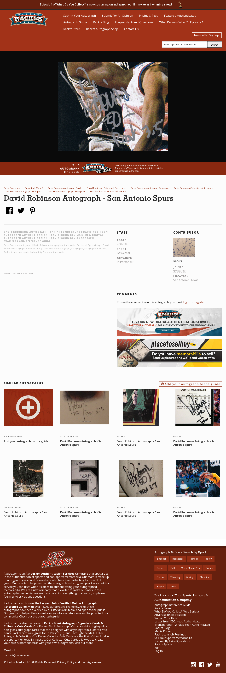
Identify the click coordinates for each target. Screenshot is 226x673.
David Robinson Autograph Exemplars (66, 191)
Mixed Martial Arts (190, 567)
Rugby (160, 586)
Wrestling (175, 577)
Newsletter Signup (206, 35)
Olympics (204, 577)
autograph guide (49, 616)
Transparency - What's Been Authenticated (182, 624)
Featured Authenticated (180, 15)
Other (173, 586)
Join (156, 647)
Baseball (161, 558)
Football (194, 558)
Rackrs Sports (163, 644)
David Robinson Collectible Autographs (193, 188)
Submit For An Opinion (117, 15)
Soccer (160, 577)
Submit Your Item (165, 618)
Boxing (189, 577)
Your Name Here (13, 436)
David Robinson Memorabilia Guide (108, 191)
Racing (209, 567)
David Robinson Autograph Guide (65, 188)
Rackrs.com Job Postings (170, 634)
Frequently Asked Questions (134, 22)
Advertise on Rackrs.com (18, 273)
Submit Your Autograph (79, 15)
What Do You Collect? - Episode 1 (181, 22)
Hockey (208, 558)
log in (186, 302)
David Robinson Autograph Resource (150, 188)
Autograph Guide (75, 22)
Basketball (177, 558)
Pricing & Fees (148, 15)
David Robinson (12, 188)
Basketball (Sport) (34, 188)
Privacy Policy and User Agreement (79, 662)
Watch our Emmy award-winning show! (145, 4)
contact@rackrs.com (17, 655)
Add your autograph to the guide (190, 384)
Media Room (162, 631)
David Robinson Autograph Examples (23, 191)
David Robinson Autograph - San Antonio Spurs (81, 443)
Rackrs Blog (101, 22)
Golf (172, 567)
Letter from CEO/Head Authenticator (178, 621)
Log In (158, 651)
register (199, 302)
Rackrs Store (71, 29)
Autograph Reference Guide (172, 605)
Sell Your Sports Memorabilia (173, 638)
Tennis (160, 567)
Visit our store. (83, 643)
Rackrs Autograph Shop (102, 29)
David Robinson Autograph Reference (106, 188)
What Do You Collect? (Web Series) (176, 611)
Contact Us (131, 29)
